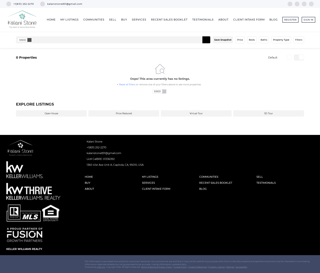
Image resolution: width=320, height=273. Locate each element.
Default (272, 57)
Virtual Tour (196, 113)
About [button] (223, 19)
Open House (51, 113)
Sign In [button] (308, 19)
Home (51, 19)
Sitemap (230, 267)
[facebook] (290, 3)
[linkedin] (297, 3)
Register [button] (290, 19)
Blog (273, 19)
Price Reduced (124, 113)
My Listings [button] (69, 19)
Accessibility (241, 267)
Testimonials (203, 19)
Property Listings (216, 267)
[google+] (311, 3)
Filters (298, 39)
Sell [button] (112, 19)
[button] (206, 39)
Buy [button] (124, 19)
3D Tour (268, 113)
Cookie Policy (180, 267)
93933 (25, 40)
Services (139, 19)
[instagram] (304, 3)
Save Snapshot (222, 39)
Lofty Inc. (101, 267)
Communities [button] (93, 19)
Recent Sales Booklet (169, 19)
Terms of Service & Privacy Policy (156, 267)
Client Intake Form (249, 19)
